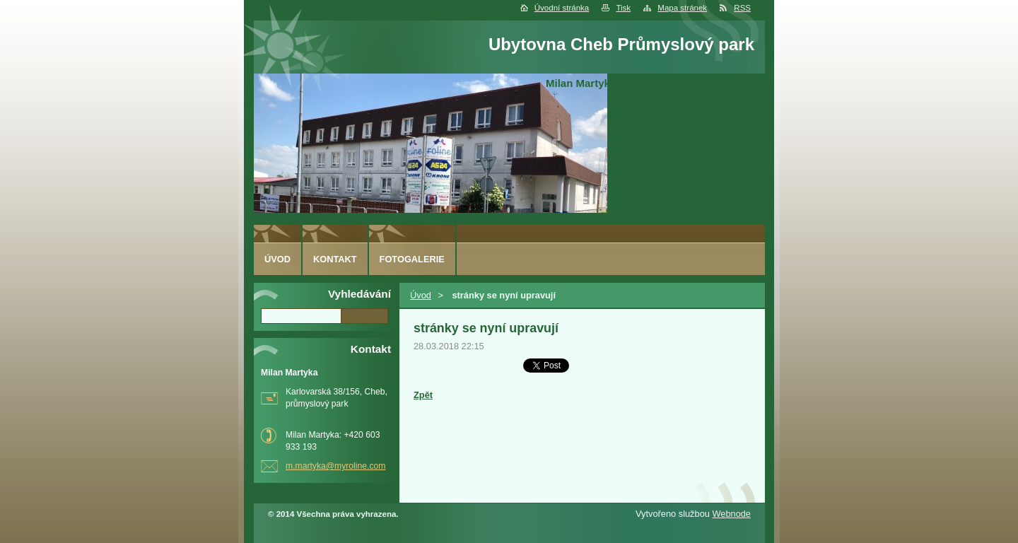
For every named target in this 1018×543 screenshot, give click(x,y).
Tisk (623, 8)
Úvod (420, 295)
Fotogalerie (412, 259)
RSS (742, 8)
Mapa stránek (682, 8)
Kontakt (335, 259)
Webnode (731, 513)
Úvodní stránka (561, 8)
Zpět (423, 395)
